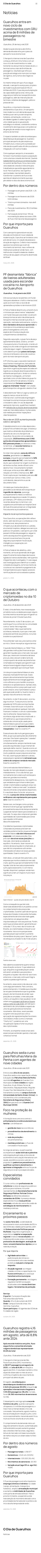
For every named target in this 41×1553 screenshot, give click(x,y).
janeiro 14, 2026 (8, 578)
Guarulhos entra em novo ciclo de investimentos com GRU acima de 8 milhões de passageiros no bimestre (20, 30)
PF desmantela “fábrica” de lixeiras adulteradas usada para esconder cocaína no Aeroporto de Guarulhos (20, 281)
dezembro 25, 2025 (9, 1041)
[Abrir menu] (36, 3)
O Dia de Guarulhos (11, 3)
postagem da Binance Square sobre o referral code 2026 (19, 1002)
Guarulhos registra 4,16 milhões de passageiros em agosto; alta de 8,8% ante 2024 (20, 1333)
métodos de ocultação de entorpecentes (21, 407)
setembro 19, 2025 (9, 1509)
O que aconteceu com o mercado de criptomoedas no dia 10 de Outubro (20, 595)
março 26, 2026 (8, 263)
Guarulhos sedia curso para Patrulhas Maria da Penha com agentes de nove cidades (20, 1058)
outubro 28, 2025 (9, 1317)
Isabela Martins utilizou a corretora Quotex (19, 161)
